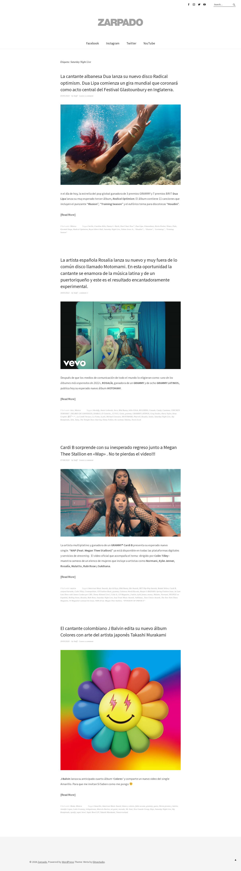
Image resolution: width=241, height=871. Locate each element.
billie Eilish (133, 410)
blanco (125, 806)
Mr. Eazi (129, 809)
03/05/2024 (65, 96)
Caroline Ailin (100, 226)
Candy (159, 410)
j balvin (133, 594)
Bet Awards (133, 588)
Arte (72, 410)
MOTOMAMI (127, 416)
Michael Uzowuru (113, 416)
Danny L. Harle (113, 226)
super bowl (81, 812)
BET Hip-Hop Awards (148, 588)
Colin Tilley (79, 591)
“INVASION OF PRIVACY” (134, 601)
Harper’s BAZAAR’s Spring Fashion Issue (157, 591)
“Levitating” (159, 229)
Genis (121, 413)
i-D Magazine (123, 594)
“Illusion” (149, 229)
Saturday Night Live (112, 229)
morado (122, 809)
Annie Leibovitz (106, 410)
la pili (103, 416)
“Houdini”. (139, 229)
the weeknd (118, 420)
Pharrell (137, 416)
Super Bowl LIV (93, 812)
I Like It (114, 594)
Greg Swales (155, 413)
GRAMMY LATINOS (141, 413)
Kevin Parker (160, 226)
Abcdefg (96, 410)
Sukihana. (139, 597)
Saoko (150, 416)
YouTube (204, 4)
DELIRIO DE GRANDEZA (81, 413)
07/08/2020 (65, 460)
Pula (174, 226)
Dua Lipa (139, 226)
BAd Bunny (123, 410)
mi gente (114, 809)
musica (73, 588)
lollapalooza (91, 809)
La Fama (96, 416)
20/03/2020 (65, 641)
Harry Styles (166, 413)
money (150, 594)
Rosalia (144, 416)
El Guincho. (106, 413)
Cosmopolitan (90, 591)
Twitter (199, 4)
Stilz (72, 420)
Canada (152, 410)
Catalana (166, 410)
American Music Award (111, 806)
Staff (75, 96)
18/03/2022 (65, 293)
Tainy (77, 420)
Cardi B (173, 588)
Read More (68, 214)
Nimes (169, 226)
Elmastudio (99, 862)
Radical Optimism (80, 229)
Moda (72, 806)
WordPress (68, 862)
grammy (128, 413)
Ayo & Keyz (113, 588)
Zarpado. (43, 862)
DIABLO (97, 413)
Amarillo (97, 806)
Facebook (188, 4)
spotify (73, 812)
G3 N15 (115, 413)
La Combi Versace (84, 416)
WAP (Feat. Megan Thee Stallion (108, 601)
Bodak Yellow (163, 588)
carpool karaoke (67, 591)
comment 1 (83, 293)
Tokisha (127, 420)
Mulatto (157, 594)
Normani (164, 594)
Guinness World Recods (129, 591)
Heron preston (165, 806)
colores (131, 806)
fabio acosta (140, 806)
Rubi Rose (92, 597)
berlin (91, 226)
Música (73, 226)
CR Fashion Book (104, 591)
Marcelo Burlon (103, 809)
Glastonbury (149, 226)
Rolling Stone (74, 597)
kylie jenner (141, 594)
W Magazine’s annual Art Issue (81, 601)
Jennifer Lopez (66, 809)
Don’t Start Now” (127, 226)
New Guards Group (141, 809)
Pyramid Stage (66, 229)
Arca (116, 410)
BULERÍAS (143, 410)
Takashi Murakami (107, 812)
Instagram (194, 4)
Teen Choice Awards (152, 597)
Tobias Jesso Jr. (127, 229)
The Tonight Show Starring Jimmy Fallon (96, 420)
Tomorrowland (122, 812)
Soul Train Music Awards (124, 597)
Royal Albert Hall (96, 229)
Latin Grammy (79, 809)
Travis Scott (136, 420)
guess (156, 806)
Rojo (152, 809)
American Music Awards (98, 588)
